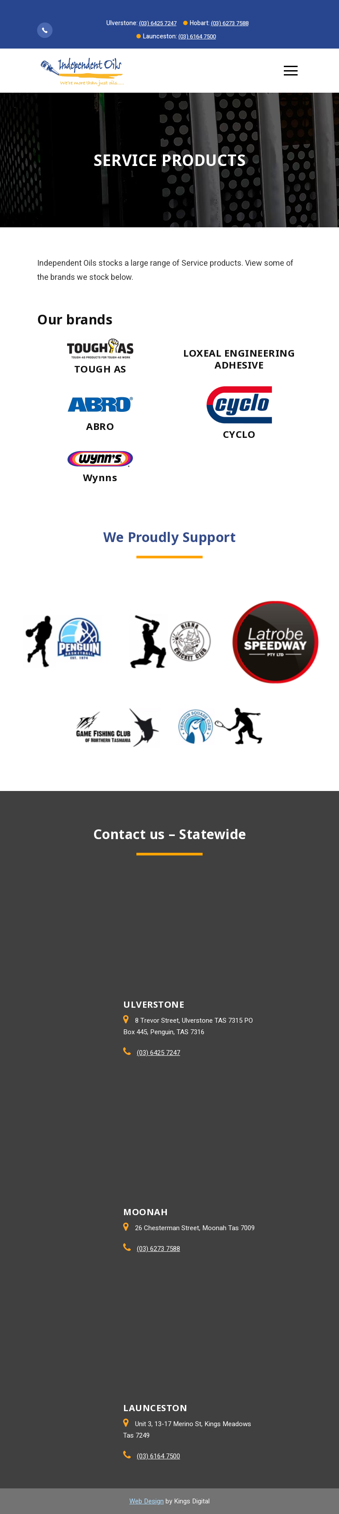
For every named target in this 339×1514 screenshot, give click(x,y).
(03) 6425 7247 (158, 23)
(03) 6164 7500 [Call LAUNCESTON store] (158, 1456)
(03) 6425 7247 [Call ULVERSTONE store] (158, 1053)
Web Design (146, 1501)
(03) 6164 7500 (197, 36)
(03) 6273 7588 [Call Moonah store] (158, 1249)
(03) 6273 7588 (230, 23)
